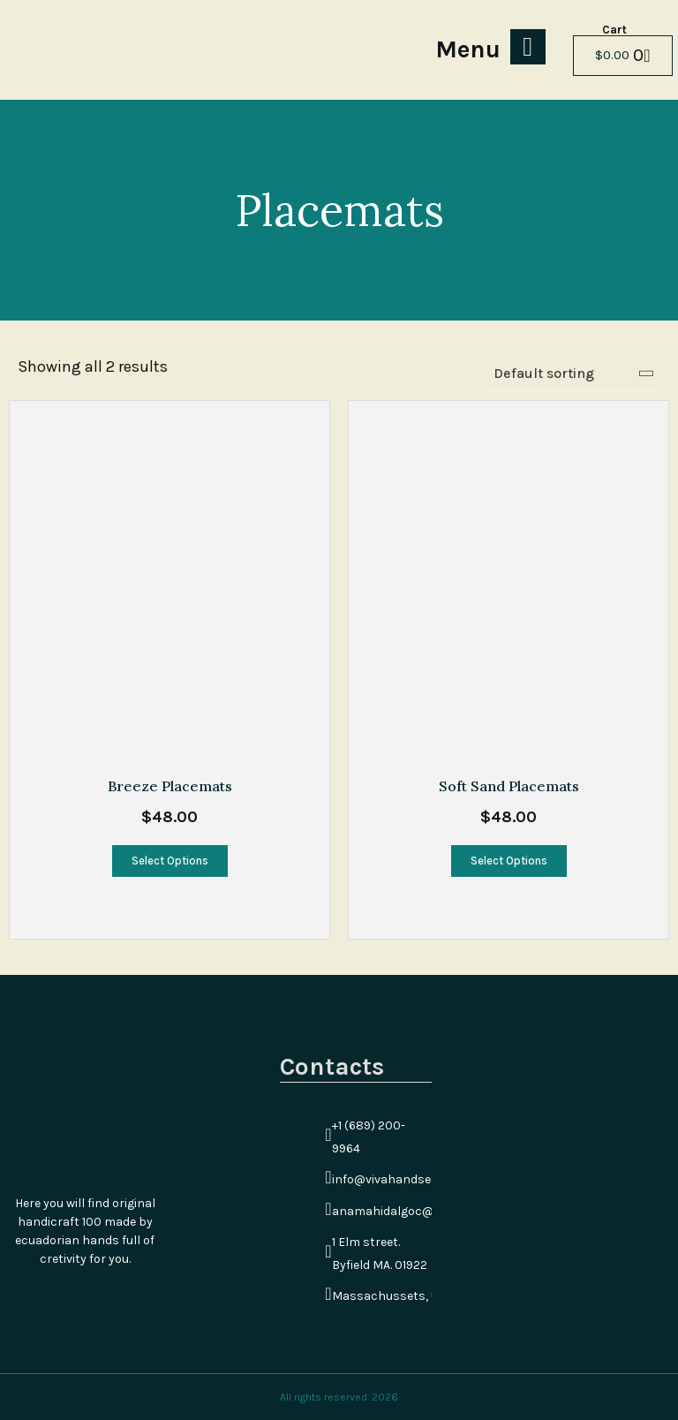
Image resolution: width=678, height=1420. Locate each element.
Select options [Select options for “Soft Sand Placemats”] (509, 860)
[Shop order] (569, 373)
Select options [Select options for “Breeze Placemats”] (170, 860)
